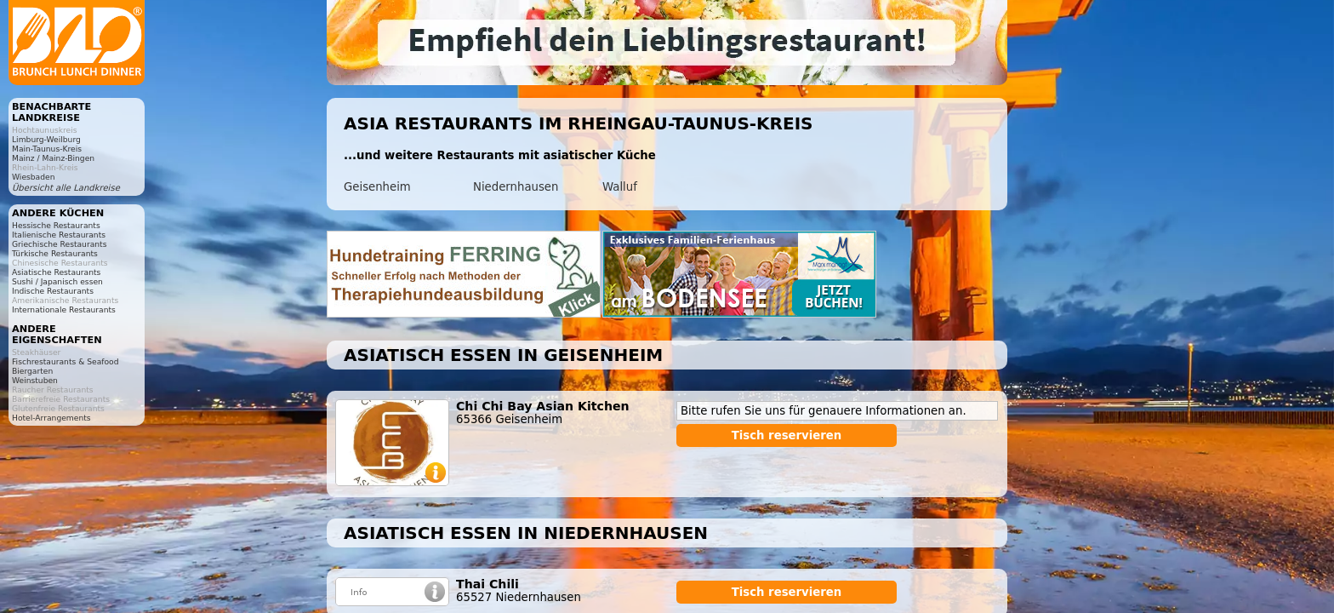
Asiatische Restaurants (56, 272)
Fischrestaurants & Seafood (65, 361)
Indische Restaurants (53, 290)
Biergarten (32, 370)
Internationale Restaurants (64, 309)
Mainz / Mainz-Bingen (53, 158)
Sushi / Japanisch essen (57, 281)
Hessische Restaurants (56, 225)
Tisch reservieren (787, 435)
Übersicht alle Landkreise (66, 187)
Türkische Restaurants (55, 253)
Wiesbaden (33, 176)
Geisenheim (377, 186)
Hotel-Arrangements (51, 417)
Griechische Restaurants (59, 244)
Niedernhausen (515, 186)
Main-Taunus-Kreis (47, 148)
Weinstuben (35, 380)
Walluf (619, 186)
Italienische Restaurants (58, 234)
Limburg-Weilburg (46, 139)
